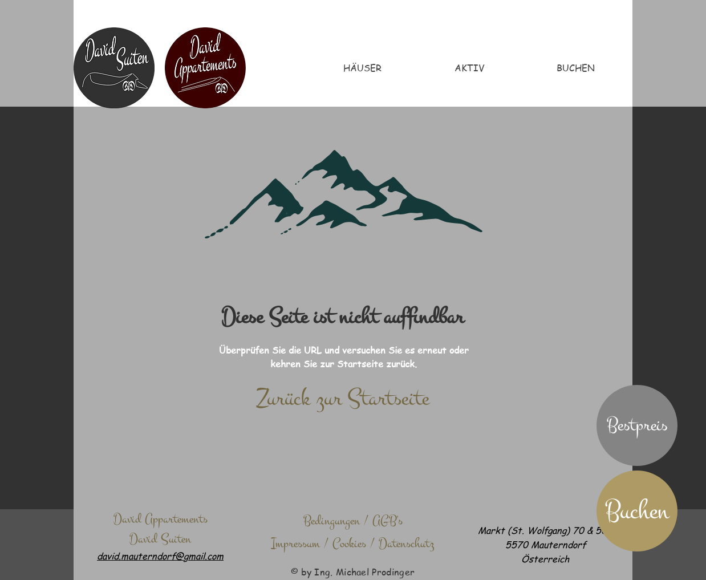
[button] (637, 425)
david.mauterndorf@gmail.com (160, 556)
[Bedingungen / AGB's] (352, 520)
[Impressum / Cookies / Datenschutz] (352, 543)
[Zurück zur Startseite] (342, 399)
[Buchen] (637, 511)
